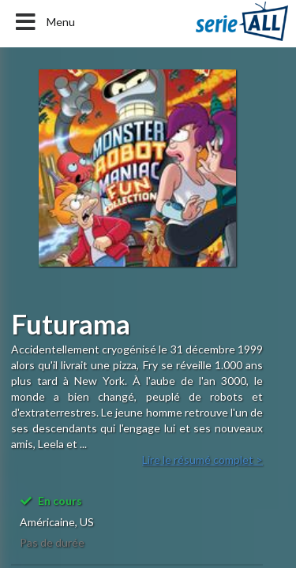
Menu (44, 22)
